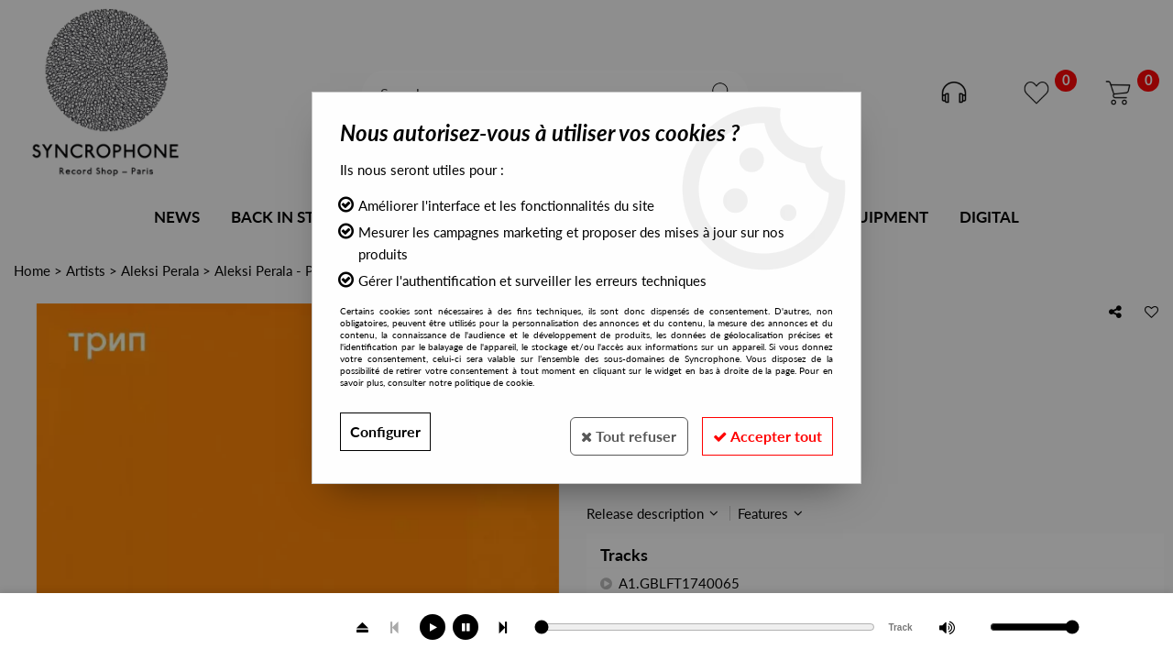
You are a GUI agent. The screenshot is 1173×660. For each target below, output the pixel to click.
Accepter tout (763, 431)
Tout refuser (618, 431)
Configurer (385, 431)
